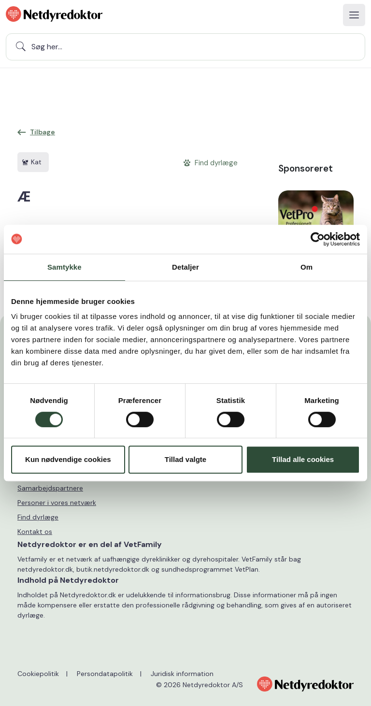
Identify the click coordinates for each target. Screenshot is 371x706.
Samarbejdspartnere (50, 488)
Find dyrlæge (37, 517)
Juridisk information (182, 673)
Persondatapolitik (105, 673)
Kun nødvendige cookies (68, 459)
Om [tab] (306, 267)
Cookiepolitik (38, 673)
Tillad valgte (185, 459)
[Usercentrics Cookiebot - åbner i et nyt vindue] (317, 239)
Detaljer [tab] (185, 267)
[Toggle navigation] (354, 15)
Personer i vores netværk (56, 502)
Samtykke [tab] (64, 267)
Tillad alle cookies (303, 459)
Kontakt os (34, 531)
